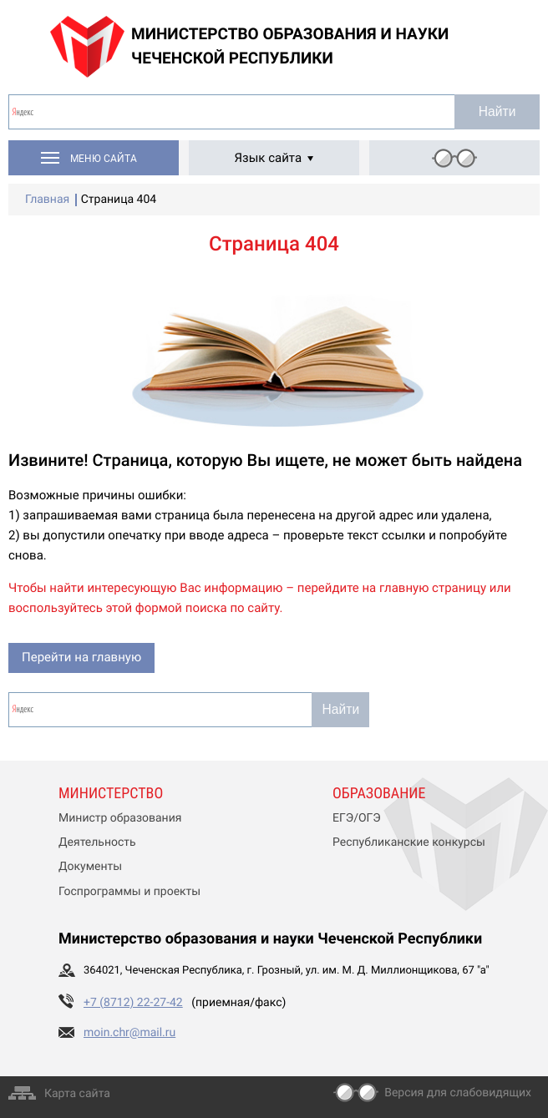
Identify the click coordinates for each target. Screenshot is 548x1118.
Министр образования (119, 818)
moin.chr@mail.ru (129, 1033)
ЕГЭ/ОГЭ (356, 818)
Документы (90, 866)
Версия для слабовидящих (457, 1093)
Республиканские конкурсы (408, 842)
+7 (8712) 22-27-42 (133, 1002)
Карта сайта (77, 1093)
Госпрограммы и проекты (129, 891)
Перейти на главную (81, 657)
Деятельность (97, 842)
